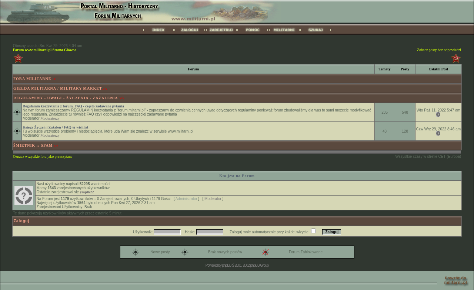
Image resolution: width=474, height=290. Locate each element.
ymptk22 (87, 192)
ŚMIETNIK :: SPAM (33, 145)
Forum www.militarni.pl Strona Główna (44, 50)
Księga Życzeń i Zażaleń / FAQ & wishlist (55, 127)
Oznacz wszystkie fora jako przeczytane (42, 156)
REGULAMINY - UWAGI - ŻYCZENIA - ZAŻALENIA (65, 98)
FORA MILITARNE (32, 79)
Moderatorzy (50, 118)
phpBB (226, 265)
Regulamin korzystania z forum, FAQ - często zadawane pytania (73, 106)
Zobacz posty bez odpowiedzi (439, 50)
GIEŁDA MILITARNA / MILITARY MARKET (57, 88)
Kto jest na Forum (237, 176)
